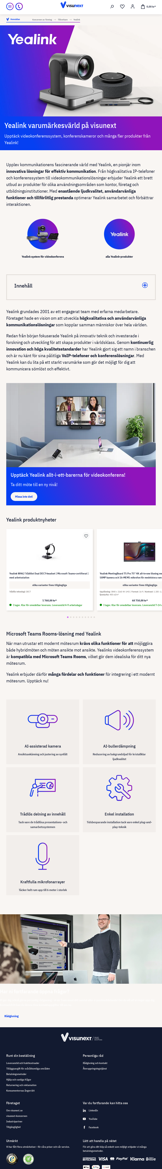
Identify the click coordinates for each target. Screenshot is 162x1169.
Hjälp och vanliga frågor (18, 1079)
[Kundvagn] (148, 6)
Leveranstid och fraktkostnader (22, 1063)
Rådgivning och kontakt (95, 1063)
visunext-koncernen (16, 1116)
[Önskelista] (122, 6)
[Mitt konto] (132, 6)
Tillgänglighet (13, 1127)
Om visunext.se (14, 1110)
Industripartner (14, 1121)
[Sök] (112, 6)
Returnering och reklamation (21, 1085)
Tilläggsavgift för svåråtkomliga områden (28, 1068)
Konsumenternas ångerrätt (20, 1090)
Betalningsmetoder (16, 1074)
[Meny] (10, 6)
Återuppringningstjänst (95, 1068)
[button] (68, 617)
